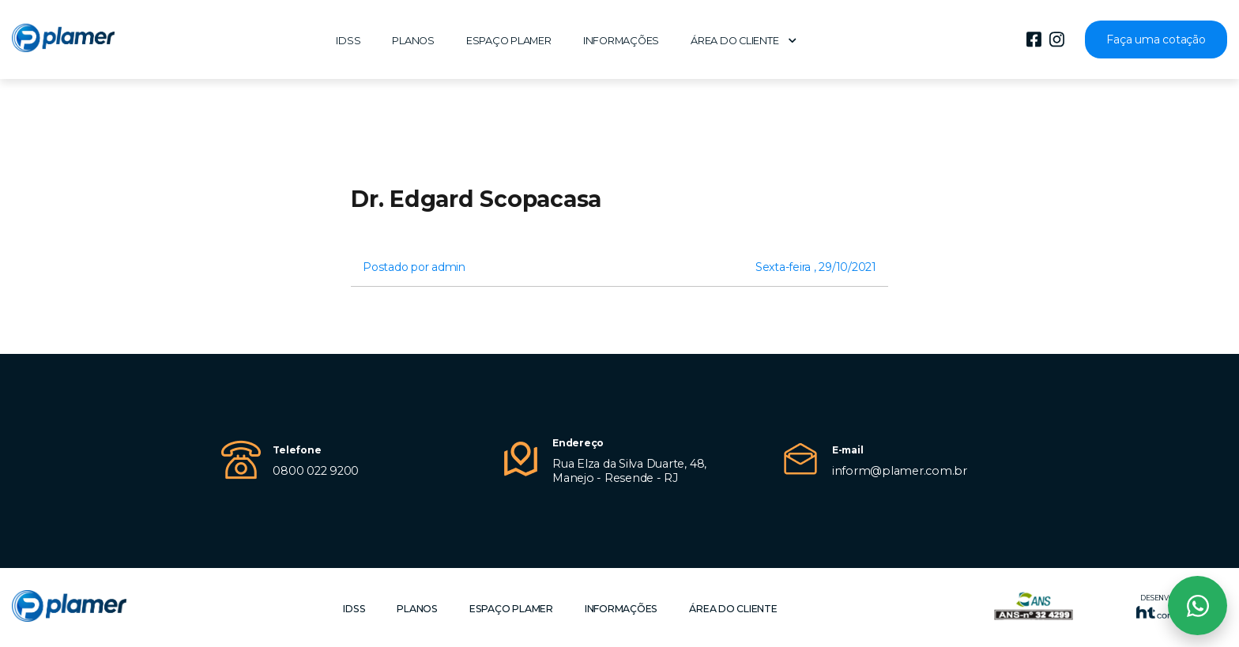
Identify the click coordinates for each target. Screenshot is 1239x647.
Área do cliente (743, 41)
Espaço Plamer (509, 41)
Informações (621, 41)
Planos (413, 41)
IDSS (348, 41)
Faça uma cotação (1155, 39)
